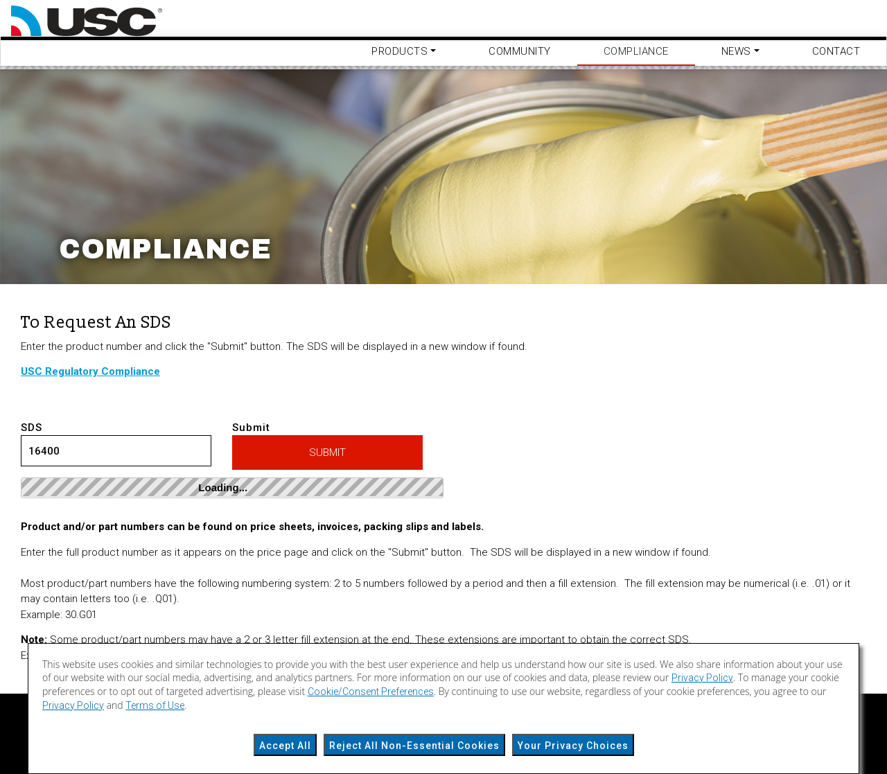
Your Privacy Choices (573, 745)
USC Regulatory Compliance (90, 371)
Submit (327, 445)
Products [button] (399, 51)
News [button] (736, 51)
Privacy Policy (702, 677)
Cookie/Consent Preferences (371, 691)
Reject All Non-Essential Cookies (414, 745)
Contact (836, 51)
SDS (116, 444)
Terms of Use (154, 705)
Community (520, 51)
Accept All (285, 745)
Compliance (636, 51)
